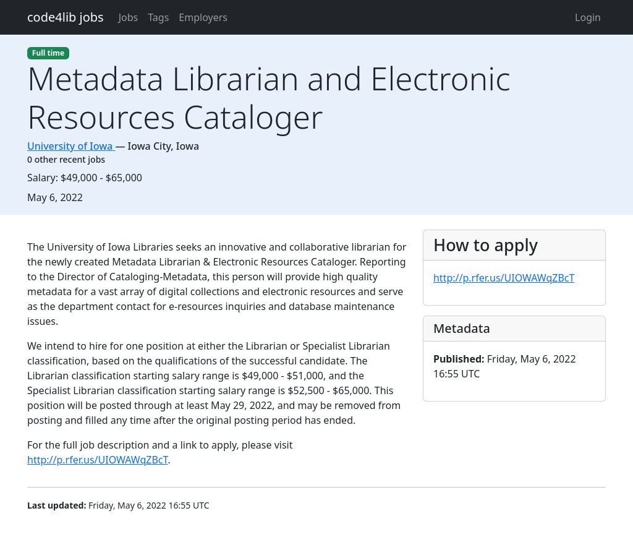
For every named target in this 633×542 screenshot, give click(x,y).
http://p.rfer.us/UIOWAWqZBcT (97, 460)
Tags (158, 17)
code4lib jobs (65, 17)
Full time (48, 53)
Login (588, 17)
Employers (203, 17)
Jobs (128, 17)
